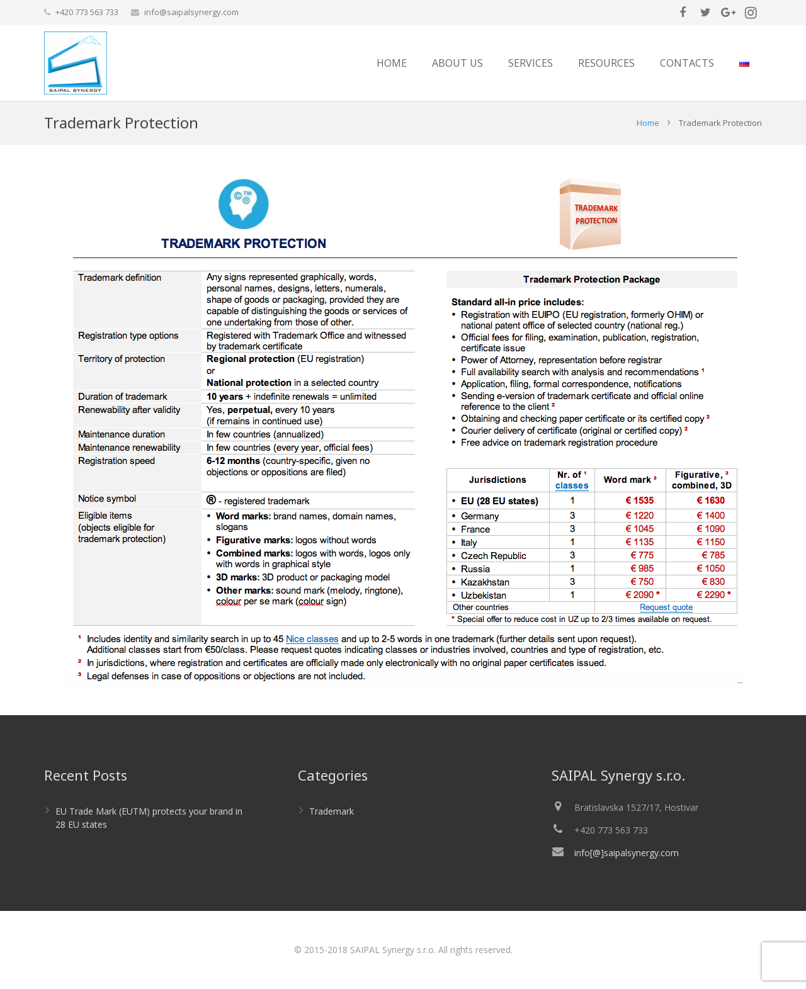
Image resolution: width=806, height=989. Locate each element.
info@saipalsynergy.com (191, 12)
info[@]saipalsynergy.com (626, 853)
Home (648, 122)
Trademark (331, 811)
